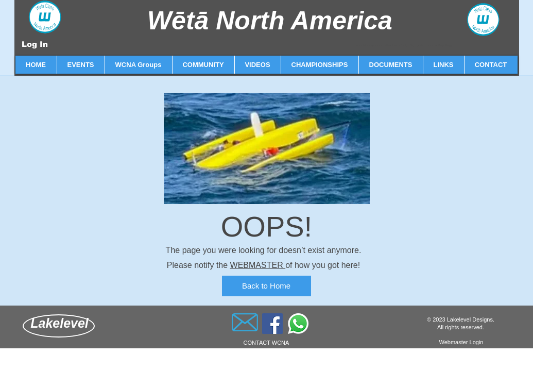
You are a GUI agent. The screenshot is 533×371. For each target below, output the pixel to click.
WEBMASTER (258, 265)
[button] (81, 65)
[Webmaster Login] (461, 342)
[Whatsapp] (298, 323)
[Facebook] (272, 323)
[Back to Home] (266, 286)
